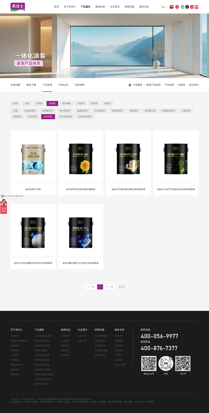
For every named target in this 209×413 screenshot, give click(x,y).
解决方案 (31, 85)
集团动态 (100, 6)
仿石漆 (81, 103)
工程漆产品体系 (42, 355)
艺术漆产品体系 (42, 341)
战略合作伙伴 (17, 365)
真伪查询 (119, 341)
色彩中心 (119, 350)
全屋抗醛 (15, 85)
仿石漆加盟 (100, 345)
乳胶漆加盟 (100, 341)
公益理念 (82, 336)
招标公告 (65, 345)
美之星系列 (65, 111)
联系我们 (15, 374)
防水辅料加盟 (101, 350)
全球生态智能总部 (19, 341)
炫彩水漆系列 (85, 116)
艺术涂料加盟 (101, 336)
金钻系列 (194, 85)
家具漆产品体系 (42, 360)
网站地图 (128, 402)
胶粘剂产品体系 (42, 365)
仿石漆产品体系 (42, 345)
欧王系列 (33, 116)
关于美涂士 (70, 6)
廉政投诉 (15, 369)
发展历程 (15, 345)
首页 (56, 6)
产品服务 (86, 6)
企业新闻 (65, 336)
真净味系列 (30, 111)
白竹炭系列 (100, 111)
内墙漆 (181, 85)
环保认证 (63, 85)
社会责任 (115, 6)
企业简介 (15, 336)
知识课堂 (65, 355)
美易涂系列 (117, 111)
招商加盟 (129, 6)
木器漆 (94, 103)
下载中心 (119, 355)
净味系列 (133, 111)
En (163, 7)
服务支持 (144, 6)
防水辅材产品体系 (43, 369)
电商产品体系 (41, 384)
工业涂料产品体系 (43, 336)
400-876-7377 (159, 348)
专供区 (107, 103)
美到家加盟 (100, 355)
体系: (15, 103)
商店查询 (119, 345)
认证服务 (119, 360)
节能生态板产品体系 (44, 374)
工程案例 (15, 360)
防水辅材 (66, 103)
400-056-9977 (159, 336)
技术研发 (15, 350)
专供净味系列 (65, 116)
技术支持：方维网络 (144, 402)
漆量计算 (119, 336)
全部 (27, 103)
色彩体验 (80, 85)
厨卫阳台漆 (150, 111)
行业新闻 (65, 341)
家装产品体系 (153, 85)
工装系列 (186, 111)
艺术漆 (39, 103)
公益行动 (82, 341)
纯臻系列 (17, 116)
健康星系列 (82, 111)
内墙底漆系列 (168, 111)
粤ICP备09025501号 (82, 399)
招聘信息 (65, 350)
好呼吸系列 (47, 111)
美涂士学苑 (120, 365)
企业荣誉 (15, 355)
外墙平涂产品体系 (43, 379)
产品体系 (47, 85)
